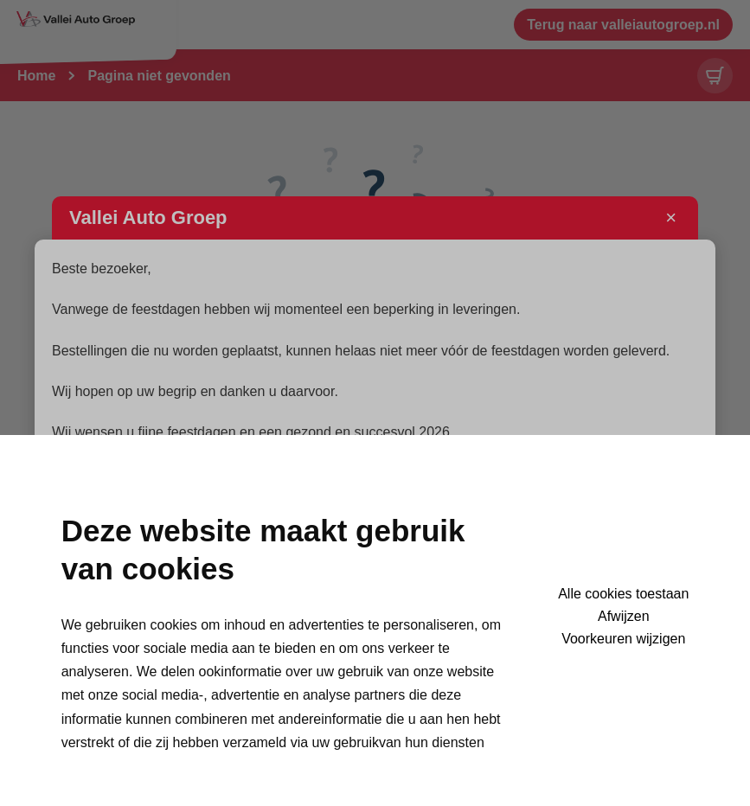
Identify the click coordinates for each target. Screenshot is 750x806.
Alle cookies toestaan (623, 594)
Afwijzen (624, 617)
